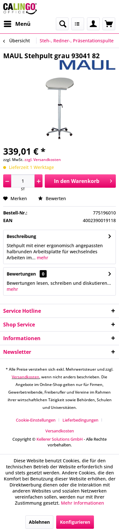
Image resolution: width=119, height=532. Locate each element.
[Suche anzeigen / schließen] (62, 24)
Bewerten (52, 198)
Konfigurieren (75, 522)
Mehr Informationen (82, 503)
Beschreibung (21, 236)
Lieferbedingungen (80, 420)
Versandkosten (25, 377)
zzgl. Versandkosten (42, 159)
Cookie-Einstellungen (36, 420)
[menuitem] (17, 24)
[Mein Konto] (93, 24)
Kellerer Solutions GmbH (59, 439)
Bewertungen (21, 274)
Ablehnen (39, 522)
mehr (42, 258)
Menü (17, 23)
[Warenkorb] (108, 24)
